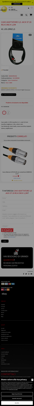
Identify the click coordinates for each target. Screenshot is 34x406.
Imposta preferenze (17, 394)
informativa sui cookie (13, 389)
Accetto (17, 403)
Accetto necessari (17, 398)
